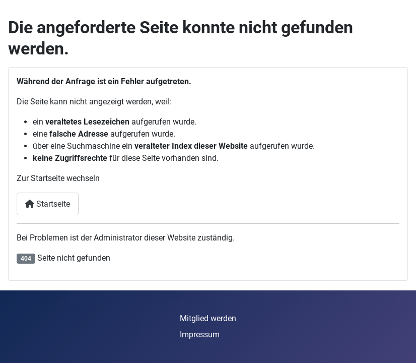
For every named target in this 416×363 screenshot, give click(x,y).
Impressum (200, 334)
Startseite (47, 204)
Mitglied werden (208, 318)
